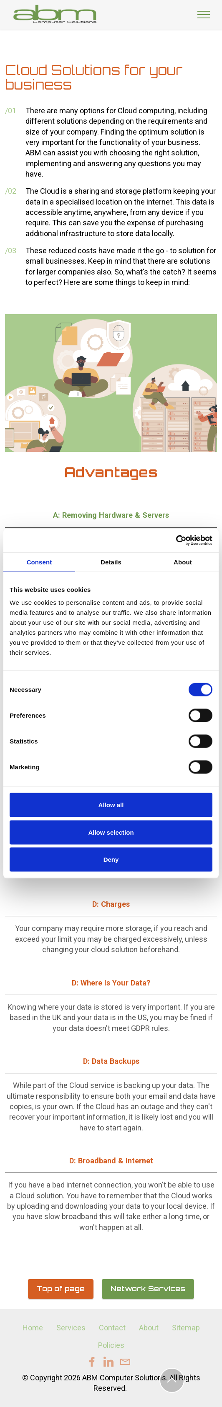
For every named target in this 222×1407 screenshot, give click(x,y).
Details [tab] (111, 561)
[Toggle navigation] (203, 14)
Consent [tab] (39, 561)
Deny (111, 859)
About (149, 1327)
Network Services (148, 1288)
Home (33, 1327)
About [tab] (183, 561)
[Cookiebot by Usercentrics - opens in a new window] (175, 540)
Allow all (111, 804)
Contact (112, 1327)
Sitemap (186, 1327)
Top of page (61, 1288)
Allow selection (111, 832)
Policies (111, 1345)
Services (71, 1327)
